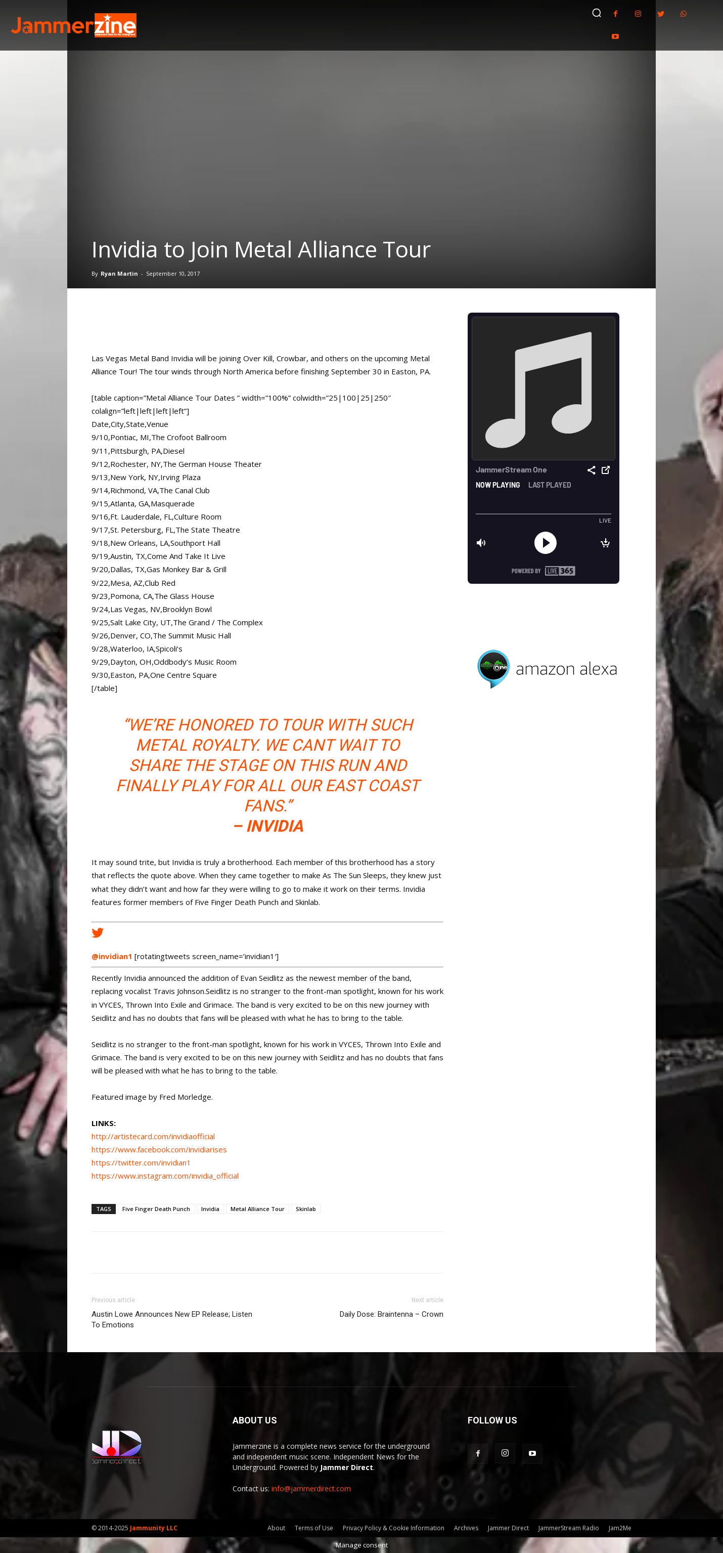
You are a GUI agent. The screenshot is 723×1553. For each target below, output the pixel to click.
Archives (466, 1528)
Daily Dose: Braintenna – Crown (391, 1314)
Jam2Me (620, 1528)
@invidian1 (112, 956)
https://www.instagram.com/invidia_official (165, 1176)
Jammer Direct (508, 1528)
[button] (596, 13)
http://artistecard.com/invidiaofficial (153, 1136)
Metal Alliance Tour (258, 1209)
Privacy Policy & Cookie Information (393, 1528)
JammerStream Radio (568, 1528)
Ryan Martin (119, 273)
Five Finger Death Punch (156, 1209)
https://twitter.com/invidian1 (141, 1162)
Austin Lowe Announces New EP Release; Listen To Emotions (172, 1319)
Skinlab (306, 1209)
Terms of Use (314, 1528)
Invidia (210, 1209)
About (276, 1528)
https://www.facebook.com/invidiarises (159, 1149)
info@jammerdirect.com (311, 1488)
